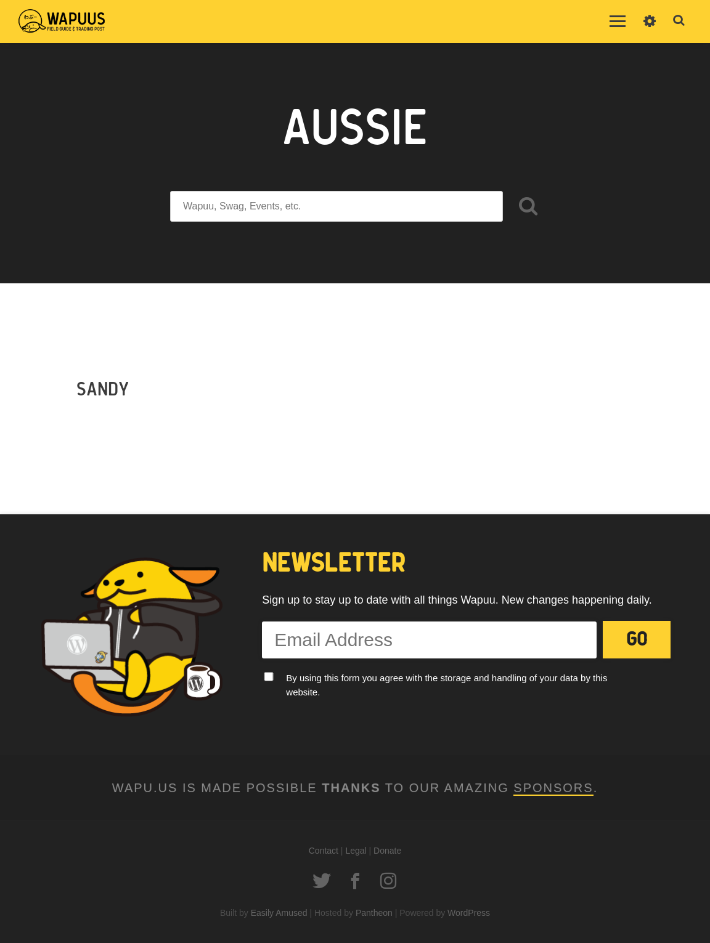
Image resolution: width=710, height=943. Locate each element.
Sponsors (553, 788)
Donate (387, 851)
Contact (323, 851)
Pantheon (374, 913)
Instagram (388, 880)
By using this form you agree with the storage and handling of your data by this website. (446, 685)
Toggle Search (679, 21)
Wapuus (61, 21)
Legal (355, 851)
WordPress (468, 913)
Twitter (321, 880)
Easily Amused (279, 913)
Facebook (355, 880)
